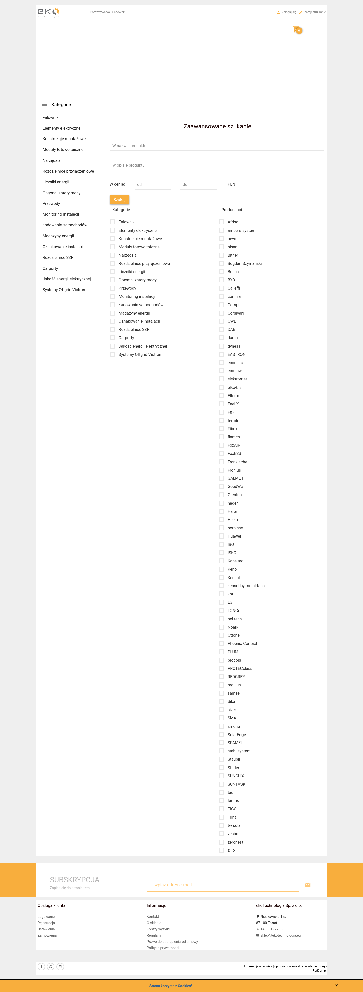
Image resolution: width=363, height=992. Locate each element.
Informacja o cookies (258, 966)
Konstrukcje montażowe (64, 138)
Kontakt (153, 916)
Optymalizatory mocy (61, 192)
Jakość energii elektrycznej (67, 279)
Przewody (51, 203)
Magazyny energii (58, 236)
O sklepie (154, 923)
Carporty (50, 268)
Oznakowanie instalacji (63, 246)
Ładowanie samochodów (65, 225)
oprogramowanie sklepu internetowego (300, 966)
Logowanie (46, 916)
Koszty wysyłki (158, 929)
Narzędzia (51, 160)
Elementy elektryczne (61, 128)
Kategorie (56, 104)
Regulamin (155, 935)
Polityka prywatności (163, 948)
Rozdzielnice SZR (58, 257)
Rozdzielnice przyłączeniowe (68, 171)
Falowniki (51, 117)
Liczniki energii (56, 182)
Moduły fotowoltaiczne (63, 149)
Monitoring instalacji (61, 214)
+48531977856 (270, 929)
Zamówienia (47, 935)
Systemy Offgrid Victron (64, 289)
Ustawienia (46, 929)
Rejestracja (46, 923)
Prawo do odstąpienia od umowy (172, 942)
